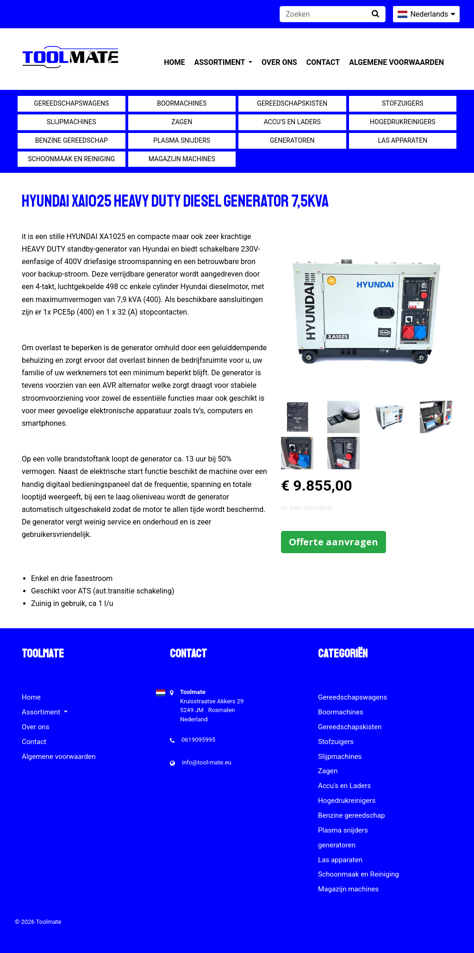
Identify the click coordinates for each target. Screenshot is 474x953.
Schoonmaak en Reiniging (71, 159)
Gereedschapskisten (292, 103)
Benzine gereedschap (71, 140)
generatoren (292, 140)
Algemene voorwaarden (396, 62)
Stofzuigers (403, 103)
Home (174, 62)
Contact (323, 62)
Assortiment (220, 62)
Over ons (279, 62)
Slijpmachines (71, 122)
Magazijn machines (182, 159)
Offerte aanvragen (333, 542)
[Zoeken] (333, 14)
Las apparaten (402, 140)
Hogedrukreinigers (402, 122)
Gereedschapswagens (71, 103)
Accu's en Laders (292, 122)
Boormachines (181, 103)
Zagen (181, 122)
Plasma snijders (181, 140)
